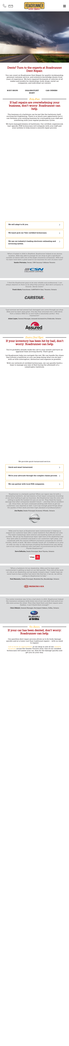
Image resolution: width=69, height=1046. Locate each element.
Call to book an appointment (20, 647)
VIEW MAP (34, 1030)
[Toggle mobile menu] (64, 6)
